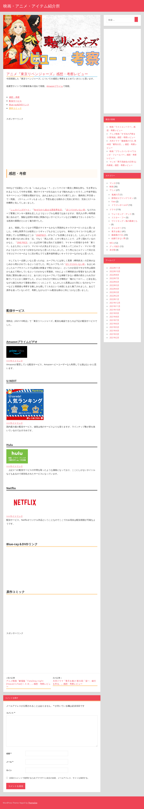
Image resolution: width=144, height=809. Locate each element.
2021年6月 (114, 323)
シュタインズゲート (20, 209)
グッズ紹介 (114, 246)
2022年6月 (114, 281)
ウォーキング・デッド (121, 214)
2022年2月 (114, 295)
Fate (113, 201)
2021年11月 (115, 306)
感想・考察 (14, 97)
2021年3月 (114, 334)
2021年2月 (114, 337)
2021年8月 (114, 316)
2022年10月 (115, 271)
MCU (112, 242)
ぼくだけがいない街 (75, 209)
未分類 (112, 249)
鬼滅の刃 (115, 194)
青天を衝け (116, 231)
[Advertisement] (51, 138)
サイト (9, 770)
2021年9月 (114, 313)
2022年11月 (115, 268)
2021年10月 (115, 309)
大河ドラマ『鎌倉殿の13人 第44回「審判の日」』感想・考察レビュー (122, 144)
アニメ (112, 190)
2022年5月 (114, 285)
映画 (112, 186)
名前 (8, 753)
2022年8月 (114, 274)
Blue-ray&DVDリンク (19, 104)
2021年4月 (114, 330)
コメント (10, 713)
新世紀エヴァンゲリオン (122, 198)
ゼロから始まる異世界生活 (49, 209)
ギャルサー (116, 228)
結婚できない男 (118, 238)
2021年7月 (114, 320)
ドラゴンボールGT (120, 205)
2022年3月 (114, 292)
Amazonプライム (55, 86)
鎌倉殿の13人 (118, 235)
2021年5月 (114, 327)
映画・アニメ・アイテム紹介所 (31, 6)
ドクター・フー (118, 217)
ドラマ (112, 209)
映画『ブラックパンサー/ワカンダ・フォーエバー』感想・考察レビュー (122, 155)
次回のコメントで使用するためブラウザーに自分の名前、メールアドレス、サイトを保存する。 (49, 778)
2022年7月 (114, 278)
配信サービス (15, 100)
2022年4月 (114, 288)
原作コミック (15, 108)
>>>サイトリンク (14, 360)
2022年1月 (114, 299)
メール (9, 762)
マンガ (112, 183)
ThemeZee (32, 803)
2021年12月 (115, 302)
